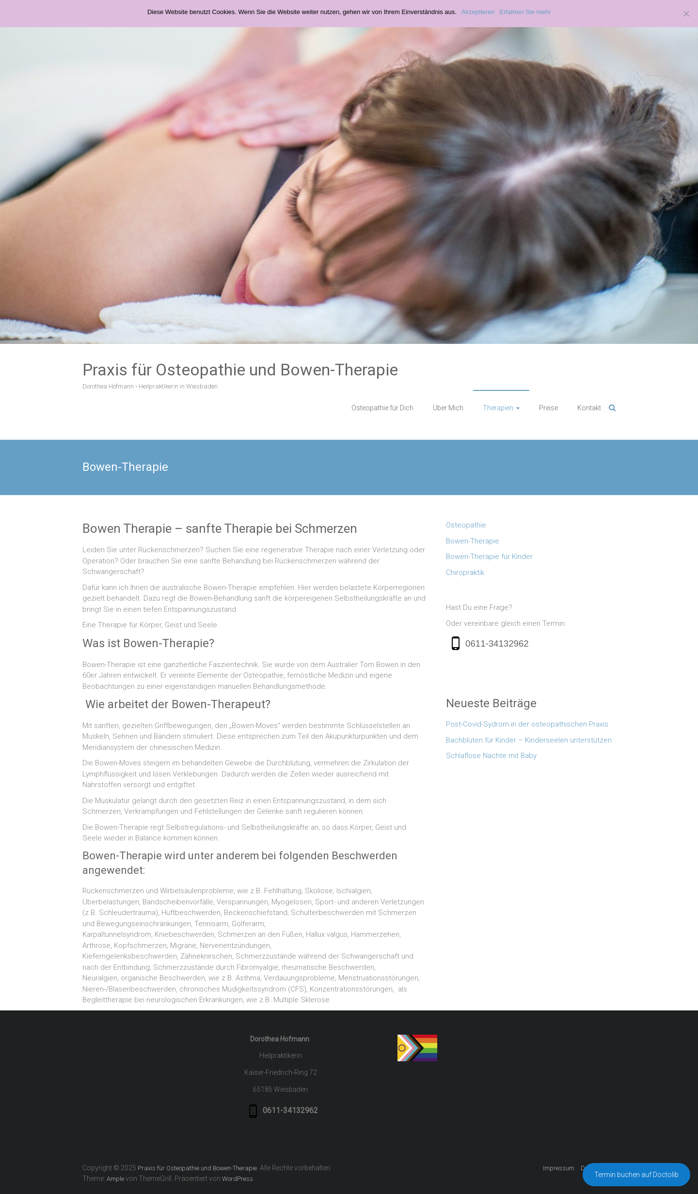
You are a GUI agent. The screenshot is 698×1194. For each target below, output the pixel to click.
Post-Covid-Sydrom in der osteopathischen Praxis (527, 724)
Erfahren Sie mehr (525, 12)
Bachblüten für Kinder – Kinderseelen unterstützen (529, 740)
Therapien (498, 408)
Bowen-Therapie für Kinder (489, 556)
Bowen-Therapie (472, 541)
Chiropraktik (465, 572)
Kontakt (589, 408)
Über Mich (448, 408)
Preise (548, 408)
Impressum (558, 1168)
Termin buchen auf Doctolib (636, 1174)
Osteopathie (466, 525)
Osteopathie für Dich (382, 408)
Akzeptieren (478, 12)
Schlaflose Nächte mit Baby (491, 755)
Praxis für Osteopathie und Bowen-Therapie (240, 369)
